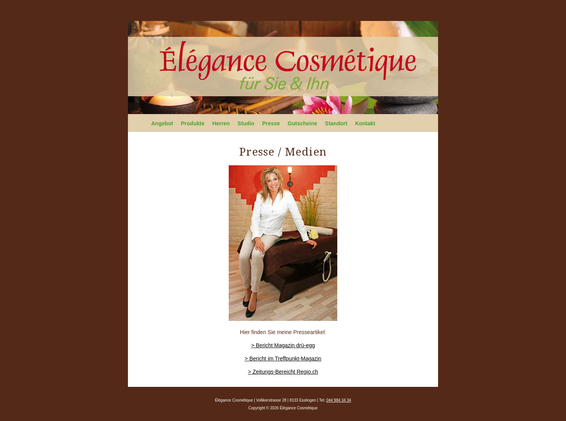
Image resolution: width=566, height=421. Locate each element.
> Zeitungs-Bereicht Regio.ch (283, 372)
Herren (221, 123)
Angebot (162, 123)
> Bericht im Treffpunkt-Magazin (283, 358)
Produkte (193, 123)
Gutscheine (302, 123)
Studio (246, 123)
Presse (271, 123)
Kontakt (365, 123)
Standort (336, 123)
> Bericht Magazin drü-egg (283, 345)
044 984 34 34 (338, 400)
